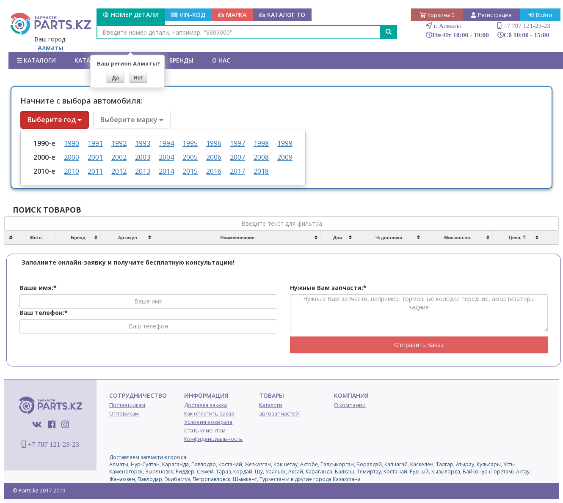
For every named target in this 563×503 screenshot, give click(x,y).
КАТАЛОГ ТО (282, 15)
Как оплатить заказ (209, 413)
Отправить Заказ (419, 345)
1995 (190, 143)
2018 (261, 171)
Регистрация (491, 15)
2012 (119, 171)
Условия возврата (208, 422)
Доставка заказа (205, 405)
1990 (71, 143)
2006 (213, 157)
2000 (71, 157)
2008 (261, 157)
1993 (142, 143)
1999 (285, 143)
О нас (221, 60)
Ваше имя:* (38, 288)
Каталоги (36, 60)
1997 (237, 143)
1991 (95, 143)
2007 (237, 157)
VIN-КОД (188, 15)
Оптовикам (124, 413)
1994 (166, 143)
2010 (71, 171)
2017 (237, 171)
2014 (166, 171)
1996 (213, 143)
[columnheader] (10, 238)
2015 (190, 171)
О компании (350, 405)
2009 (285, 157)
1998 (261, 143)
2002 (119, 157)
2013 (142, 171)
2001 (95, 157)
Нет (138, 77)
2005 (190, 157)
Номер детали (131, 15)
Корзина (436, 15)
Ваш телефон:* (43, 313)
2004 (166, 157)
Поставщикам (127, 405)
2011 (95, 171)
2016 (213, 171)
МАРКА (232, 15)
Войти (540, 15)
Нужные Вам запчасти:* (328, 288)
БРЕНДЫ (181, 60)
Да (115, 77)
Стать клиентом (205, 430)
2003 (142, 157)
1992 (119, 143)
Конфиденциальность (213, 439)
